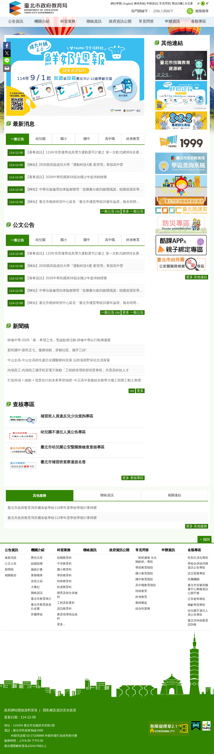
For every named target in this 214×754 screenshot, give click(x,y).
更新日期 (11, 716)
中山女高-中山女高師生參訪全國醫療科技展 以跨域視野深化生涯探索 (59, 360)
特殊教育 (141, 590)
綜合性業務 (142, 608)
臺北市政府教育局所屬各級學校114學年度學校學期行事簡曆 (52, 507)
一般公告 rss (110, 211)
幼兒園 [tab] (41, 138)
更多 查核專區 (132, 477)
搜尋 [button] (190, 11)
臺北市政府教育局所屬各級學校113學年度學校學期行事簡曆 (52, 517)
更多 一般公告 (132, 211)
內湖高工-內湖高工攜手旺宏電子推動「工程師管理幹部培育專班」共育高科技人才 (68, 370)
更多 (140, 390)
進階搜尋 (202, 11)
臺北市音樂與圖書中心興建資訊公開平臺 (198, 588)
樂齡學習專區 (196, 604)
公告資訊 (15, 21)
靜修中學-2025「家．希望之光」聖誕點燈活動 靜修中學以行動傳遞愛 (59, 339)
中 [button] (203, 3)
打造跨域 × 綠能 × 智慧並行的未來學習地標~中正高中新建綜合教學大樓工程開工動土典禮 (74, 380)
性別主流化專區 (198, 557)
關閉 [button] (206, 539)
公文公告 (23, 225)
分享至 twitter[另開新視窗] (7, 53)
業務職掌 (37, 574)
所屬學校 (37, 613)
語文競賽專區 (196, 572)
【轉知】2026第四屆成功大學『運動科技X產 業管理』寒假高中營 (65, 164)
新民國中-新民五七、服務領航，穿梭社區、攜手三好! (47, 349)
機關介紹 (41, 21)
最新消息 (23, 124)
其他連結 (172, 43)
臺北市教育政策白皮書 (41, 606)
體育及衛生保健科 (67, 594)
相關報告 (11, 574)
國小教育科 (64, 568)
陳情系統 (139, 3)
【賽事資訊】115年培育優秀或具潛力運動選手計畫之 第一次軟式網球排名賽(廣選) (76, 152)
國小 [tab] (63, 138)
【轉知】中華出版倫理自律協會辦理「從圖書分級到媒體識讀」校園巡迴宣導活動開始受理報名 (76, 189)
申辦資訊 (151, 3)
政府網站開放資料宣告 (21, 709)
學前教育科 (64, 574)
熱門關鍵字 (139, 11)
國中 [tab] (86, 138)
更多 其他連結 (196, 277)
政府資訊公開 (120, 21)
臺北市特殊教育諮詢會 (198, 621)
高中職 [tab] (110, 138)
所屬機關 (193, 578)
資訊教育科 (64, 608)
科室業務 (67, 21)
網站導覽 (116, 3)
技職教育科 (64, 557)
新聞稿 (21, 326)
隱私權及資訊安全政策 (59, 709)
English (127, 3)
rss (132, 390)
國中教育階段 (144, 578)
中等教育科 (64, 563)
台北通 (189, 3)
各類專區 (198, 21)
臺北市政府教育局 (39, 8)
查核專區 (23, 404)
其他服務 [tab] (39, 495)
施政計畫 (37, 568)
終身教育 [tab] (133, 138)
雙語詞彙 (177, 3)
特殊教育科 (64, 580)
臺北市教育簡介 (41, 598)
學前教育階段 (144, 567)
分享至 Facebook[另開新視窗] (7, 45)
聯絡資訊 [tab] (107, 495)
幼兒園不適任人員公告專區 (198, 612)
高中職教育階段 (145, 584)
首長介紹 (37, 580)
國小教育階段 (144, 572)
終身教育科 (64, 586)
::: (1, 2)
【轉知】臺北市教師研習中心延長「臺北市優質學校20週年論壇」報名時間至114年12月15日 (76, 201)
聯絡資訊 (94, 21)
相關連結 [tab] (174, 495)
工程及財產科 (66, 602)
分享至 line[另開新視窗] (7, 60)
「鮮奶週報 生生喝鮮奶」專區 (146, 559)
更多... (61, 623)
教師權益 (141, 602)
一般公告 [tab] (17, 139)
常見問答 (164, 3)
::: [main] (5, 33)
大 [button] (207, 3)
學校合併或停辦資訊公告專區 (198, 565)
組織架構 (37, 563)
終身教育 (141, 596)
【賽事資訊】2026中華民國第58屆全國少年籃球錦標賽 (57, 177)
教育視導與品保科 (67, 615)
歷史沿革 (37, 557)
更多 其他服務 (196, 525)
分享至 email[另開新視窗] (7, 68)
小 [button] (198, 3)
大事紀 (35, 586)
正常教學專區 (196, 598)
